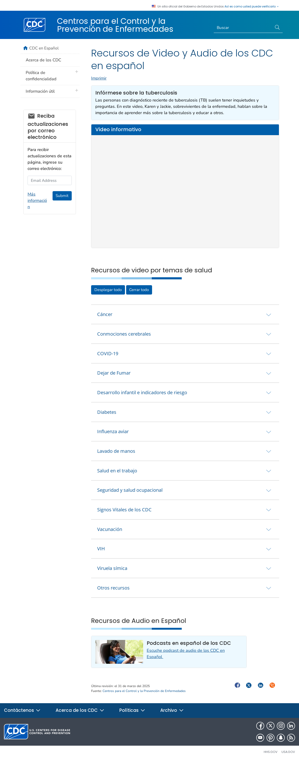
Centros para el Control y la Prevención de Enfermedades (115, 25)
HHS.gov (271, 752)
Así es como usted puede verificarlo (251, 6)
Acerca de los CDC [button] (80, 710)
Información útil (40, 91)
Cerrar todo (139, 289)
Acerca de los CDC (43, 60)
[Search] (243, 28)
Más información (37, 200)
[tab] (185, 314)
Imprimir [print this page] (99, 78)
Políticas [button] (132, 710)
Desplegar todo (108, 289)
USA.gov (288, 752)
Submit (62, 195)
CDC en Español (44, 48)
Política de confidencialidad (41, 76)
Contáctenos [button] (22, 710)
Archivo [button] (172, 710)
